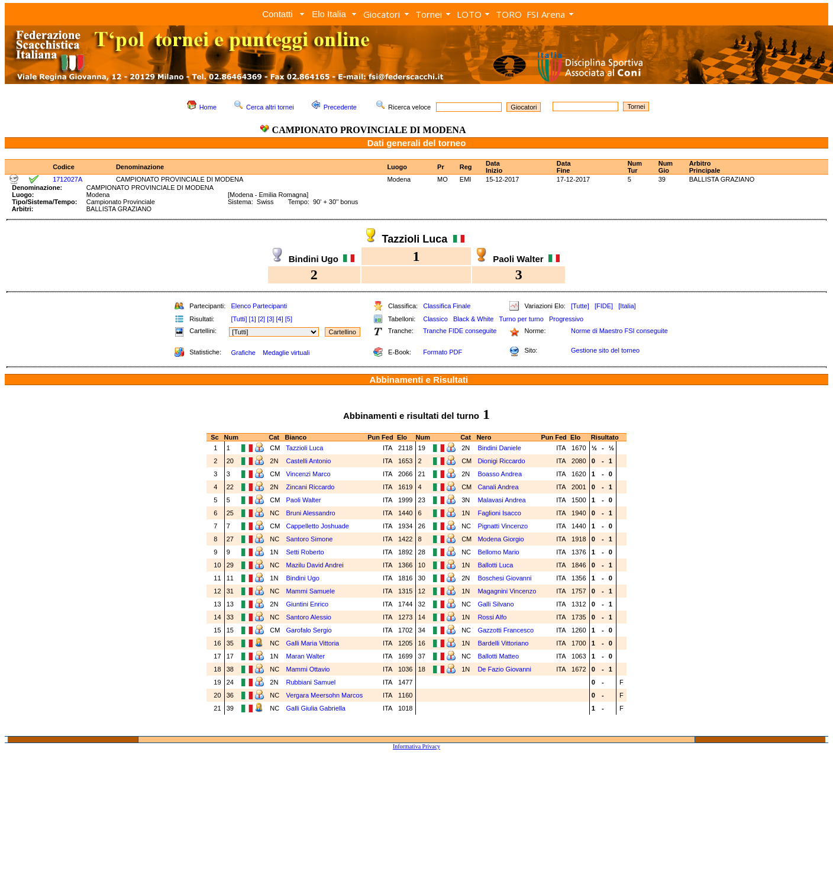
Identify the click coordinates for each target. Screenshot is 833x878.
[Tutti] (239, 318)
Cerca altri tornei (270, 107)
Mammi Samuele (310, 591)
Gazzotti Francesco (505, 630)
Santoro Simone (309, 539)
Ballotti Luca (495, 565)
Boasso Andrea (499, 473)
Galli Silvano (495, 604)
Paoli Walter (303, 499)
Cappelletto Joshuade (317, 526)
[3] (270, 318)
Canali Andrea (497, 486)
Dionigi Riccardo (501, 460)
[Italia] (626, 305)
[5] (288, 318)
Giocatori (381, 14)
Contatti (277, 14)
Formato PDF (442, 352)
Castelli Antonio (308, 460)
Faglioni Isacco (499, 513)
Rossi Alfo (491, 617)
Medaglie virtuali (286, 352)
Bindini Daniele (499, 447)
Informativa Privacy (416, 746)
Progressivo (566, 318)
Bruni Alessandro (310, 513)
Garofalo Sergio (309, 630)
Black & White (473, 318)
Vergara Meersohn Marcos (324, 695)
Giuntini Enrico (307, 604)
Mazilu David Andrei (315, 565)
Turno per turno (521, 318)
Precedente (340, 107)
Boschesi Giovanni (504, 578)
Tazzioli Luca (304, 447)
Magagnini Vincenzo (506, 591)
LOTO (469, 14)
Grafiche (243, 352)
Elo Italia (329, 14)
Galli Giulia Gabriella (316, 708)
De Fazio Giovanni (504, 669)
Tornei (428, 14)
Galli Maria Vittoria (313, 643)
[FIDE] (604, 305)
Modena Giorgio (500, 539)
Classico (435, 318)
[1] (252, 318)
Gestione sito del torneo (605, 350)
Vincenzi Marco (308, 473)
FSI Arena (546, 14)
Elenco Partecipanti (259, 305)
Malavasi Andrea (501, 499)
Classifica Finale (446, 305)
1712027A (67, 179)
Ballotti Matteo (498, 656)
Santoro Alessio (308, 617)
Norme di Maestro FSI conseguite (619, 330)
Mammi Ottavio (308, 669)
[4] (279, 318)
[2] (261, 318)
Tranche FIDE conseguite (459, 330)
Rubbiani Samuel (311, 682)
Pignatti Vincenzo (502, 526)
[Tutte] (580, 305)
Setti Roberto (305, 552)
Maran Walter (305, 656)
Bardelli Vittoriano (502, 643)
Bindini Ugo (302, 578)
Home (208, 107)
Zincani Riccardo (310, 486)
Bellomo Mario (498, 552)
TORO (509, 14)
